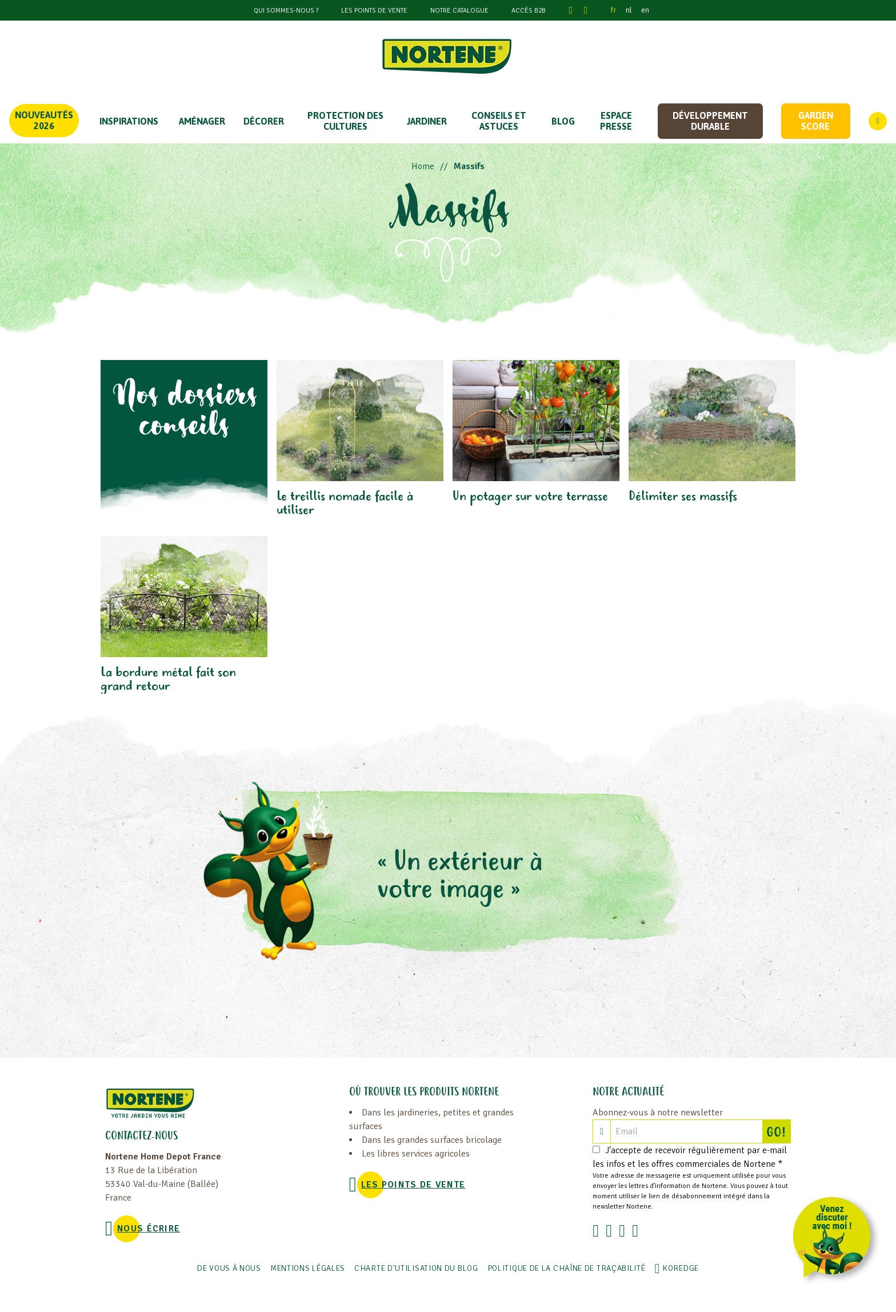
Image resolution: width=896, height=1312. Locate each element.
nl (629, 10)
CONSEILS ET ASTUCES (498, 120)
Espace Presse (616, 120)
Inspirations (128, 121)
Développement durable (710, 120)
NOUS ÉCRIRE (148, 1228)
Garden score (815, 120)
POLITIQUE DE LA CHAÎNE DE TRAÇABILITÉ (566, 1268)
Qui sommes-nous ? (286, 10)
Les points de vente (374, 10)
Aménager (202, 121)
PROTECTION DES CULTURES (345, 120)
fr (614, 10)
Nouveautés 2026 (44, 120)
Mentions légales (307, 1268)
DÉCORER (263, 121)
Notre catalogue (459, 10)
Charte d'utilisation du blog (416, 1268)
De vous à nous (229, 1268)
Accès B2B (528, 10)
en (645, 10)
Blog (563, 121)
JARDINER (427, 121)
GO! (778, 1131)
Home (422, 166)
